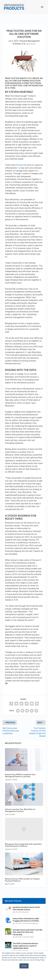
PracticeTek (21, 165)
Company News (28, 937)
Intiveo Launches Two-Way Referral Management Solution (20, 810)
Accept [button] (24, 966)
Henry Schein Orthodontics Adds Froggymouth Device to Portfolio (26, 920)
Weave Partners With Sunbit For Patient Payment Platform (22, 880)
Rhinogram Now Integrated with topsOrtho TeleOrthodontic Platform (23, 845)
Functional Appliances (30, 923)
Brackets (26, 912)
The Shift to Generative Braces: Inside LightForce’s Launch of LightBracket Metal (25, 945)
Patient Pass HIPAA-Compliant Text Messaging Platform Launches (20, 775)
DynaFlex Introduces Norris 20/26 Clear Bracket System (26, 908)
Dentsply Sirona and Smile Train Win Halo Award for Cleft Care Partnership (27, 932)
